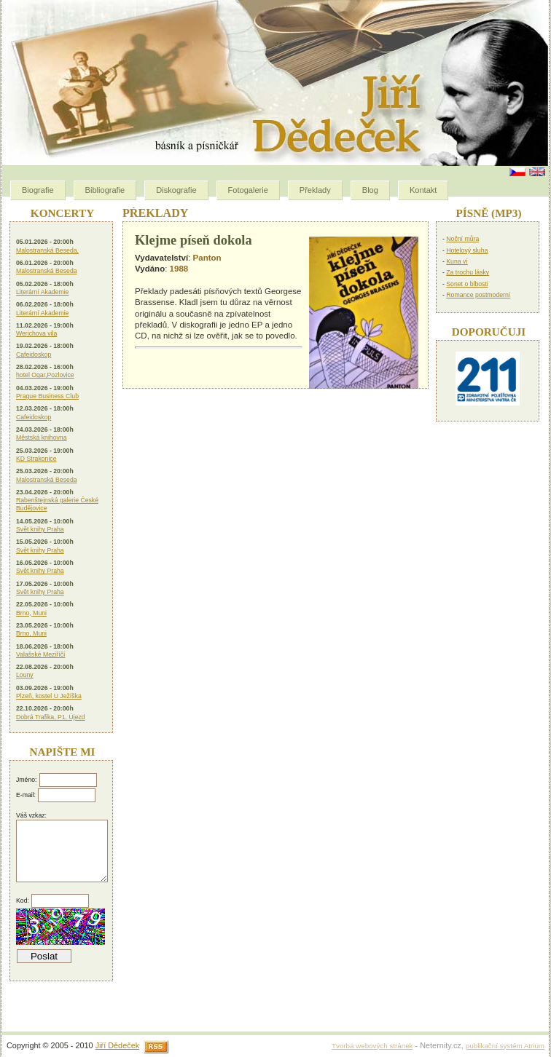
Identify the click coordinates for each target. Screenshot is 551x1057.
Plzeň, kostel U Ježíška (49, 696)
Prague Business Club (47, 396)
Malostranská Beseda (46, 270)
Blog (370, 190)
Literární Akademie (42, 292)
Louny (25, 674)
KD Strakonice (36, 458)
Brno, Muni (31, 613)
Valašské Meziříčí (40, 654)
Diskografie (176, 190)
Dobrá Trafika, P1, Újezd (50, 717)
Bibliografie (105, 190)
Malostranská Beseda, (47, 250)
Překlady (315, 190)
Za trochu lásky (467, 272)
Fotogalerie (248, 190)
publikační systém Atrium (505, 1046)
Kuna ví (456, 261)
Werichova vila (36, 333)
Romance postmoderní (478, 294)
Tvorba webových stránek (372, 1046)
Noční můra (462, 238)
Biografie (38, 190)
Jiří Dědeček (117, 1045)
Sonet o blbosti (467, 284)
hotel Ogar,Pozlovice (45, 375)
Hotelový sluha (467, 250)
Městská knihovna (41, 437)
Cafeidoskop (33, 354)
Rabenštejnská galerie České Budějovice (57, 504)
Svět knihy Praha (40, 529)
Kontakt (423, 190)
